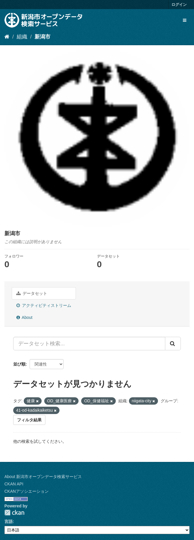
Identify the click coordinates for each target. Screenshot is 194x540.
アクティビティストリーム (43, 305)
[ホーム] (6, 37)
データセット (31, 293)
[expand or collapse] (185, 20)
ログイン (179, 4)
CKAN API (13, 484)
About (24, 317)
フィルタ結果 (29, 420)
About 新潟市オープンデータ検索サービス (43, 476)
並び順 (19, 364)
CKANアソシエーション (26, 491)
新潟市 (42, 37)
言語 (8, 521)
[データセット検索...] (89, 343)
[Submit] (173, 343)
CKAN (14, 512)
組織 (22, 37)
